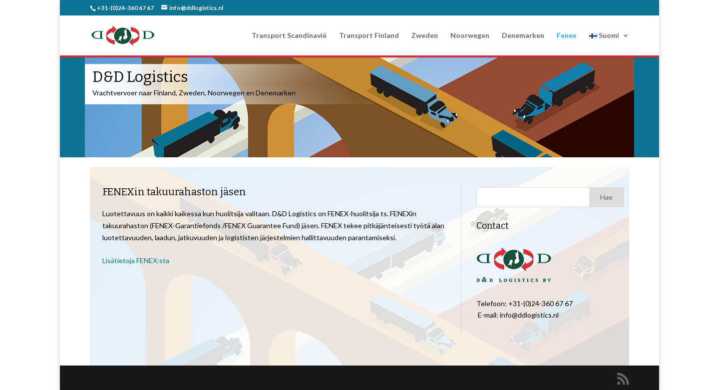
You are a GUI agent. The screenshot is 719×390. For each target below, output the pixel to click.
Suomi (604, 35)
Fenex (567, 35)
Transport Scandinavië (289, 35)
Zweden (424, 35)
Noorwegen (469, 35)
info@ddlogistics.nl (529, 315)
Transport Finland (369, 35)
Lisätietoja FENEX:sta (135, 260)
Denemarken (523, 35)
